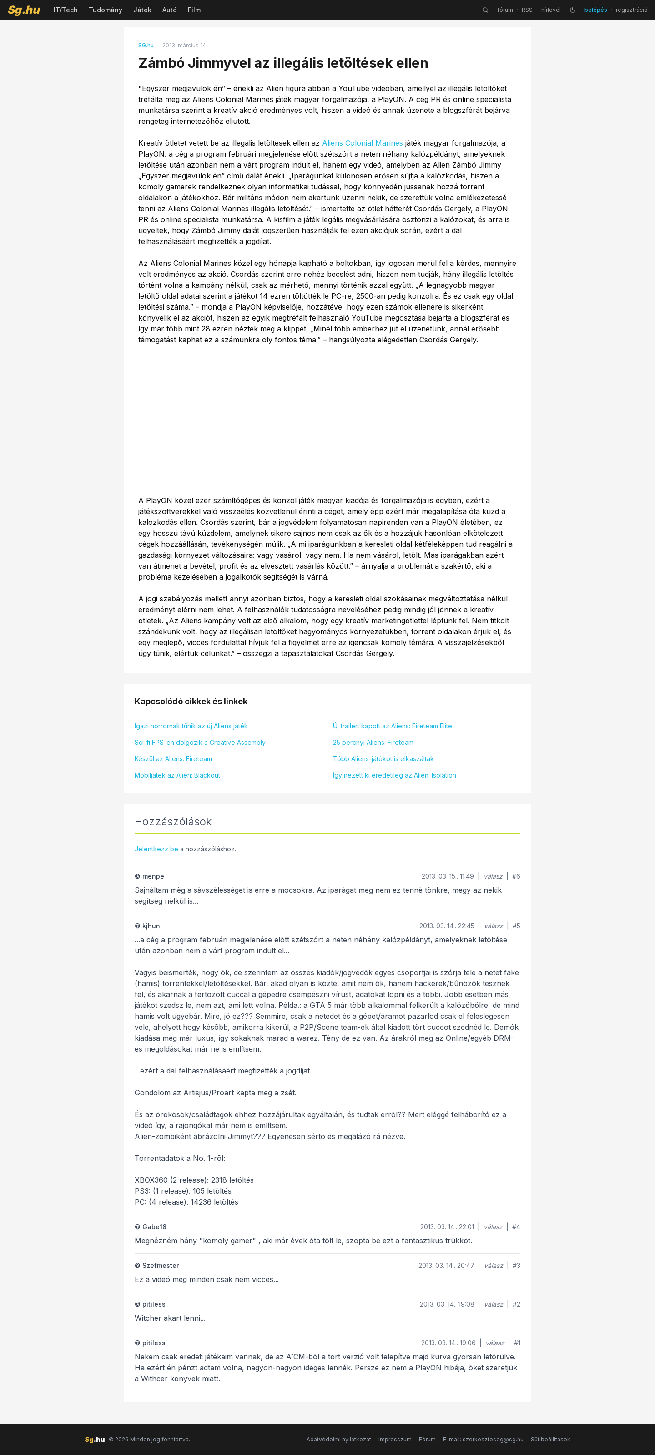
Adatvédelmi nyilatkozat (339, 1439)
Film (194, 10)
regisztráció (632, 9)
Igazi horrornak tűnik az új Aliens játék (191, 726)
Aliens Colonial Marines (362, 143)
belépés (595, 9)
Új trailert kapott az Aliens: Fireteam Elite (392, 726)
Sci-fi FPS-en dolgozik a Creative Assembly (200, 742)
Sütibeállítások (550, 1439)
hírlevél (551, 9)
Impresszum (395, 1439)
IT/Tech (66, 10)
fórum (505, 9)
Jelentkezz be (156, 849)
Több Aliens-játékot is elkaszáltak (383, 759)
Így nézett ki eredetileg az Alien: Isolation (394, 775)
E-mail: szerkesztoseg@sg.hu (483, 1439)
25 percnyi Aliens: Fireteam (373, 742)
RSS (527, 9)
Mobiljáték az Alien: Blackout (177, 775)
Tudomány (105, 10)
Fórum (427, 1439)
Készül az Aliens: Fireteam (173, 759)
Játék (142, 10)
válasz (493, 876)
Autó (169, 10)
